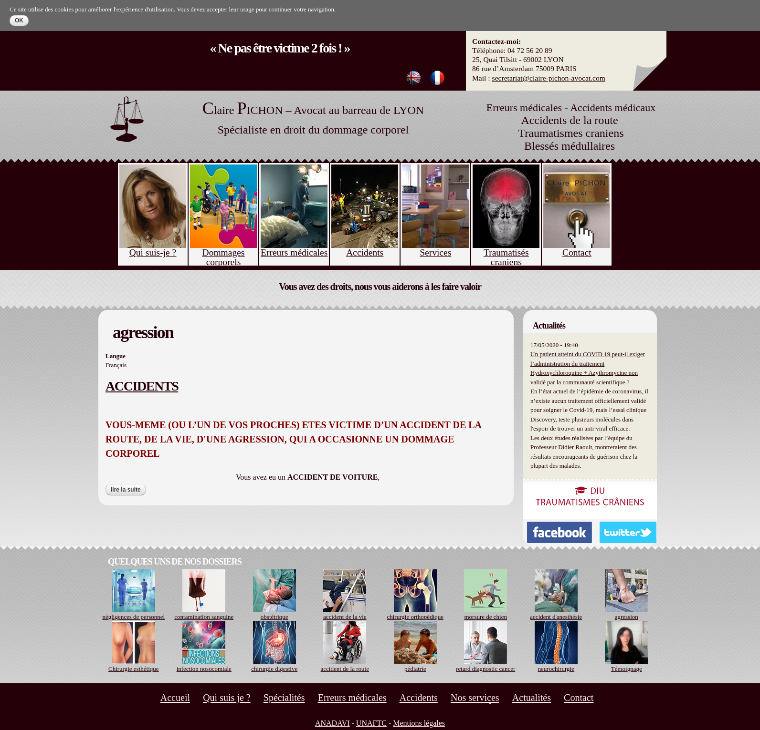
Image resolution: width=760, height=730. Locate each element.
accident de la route (345, 668)
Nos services (475, 697)
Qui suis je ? (227, 697)
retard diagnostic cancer (485, 668)
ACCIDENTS (142, 386)
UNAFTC (371, 723)
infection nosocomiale (204, 668)
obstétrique (274, 616)
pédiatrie (415, 668)
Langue (116, 356)
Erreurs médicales (352, 697)
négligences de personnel (133, 616)
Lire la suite (128, 489)
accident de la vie (345, 616)
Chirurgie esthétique (133, 668)
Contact (578, 697)
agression (626, 616)
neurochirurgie (556, 668)
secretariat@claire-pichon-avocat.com (548, 78)
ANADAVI (332, 723)
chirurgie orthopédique (415, 616)
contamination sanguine (203, 616)
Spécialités (284, 697)
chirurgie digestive (274, 668)
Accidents (419, 697)
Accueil (175, 697)
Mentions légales (419, 723)
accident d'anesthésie (556, 616)
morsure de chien (485, 616)
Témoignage (626, 668)
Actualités (531, 697)
